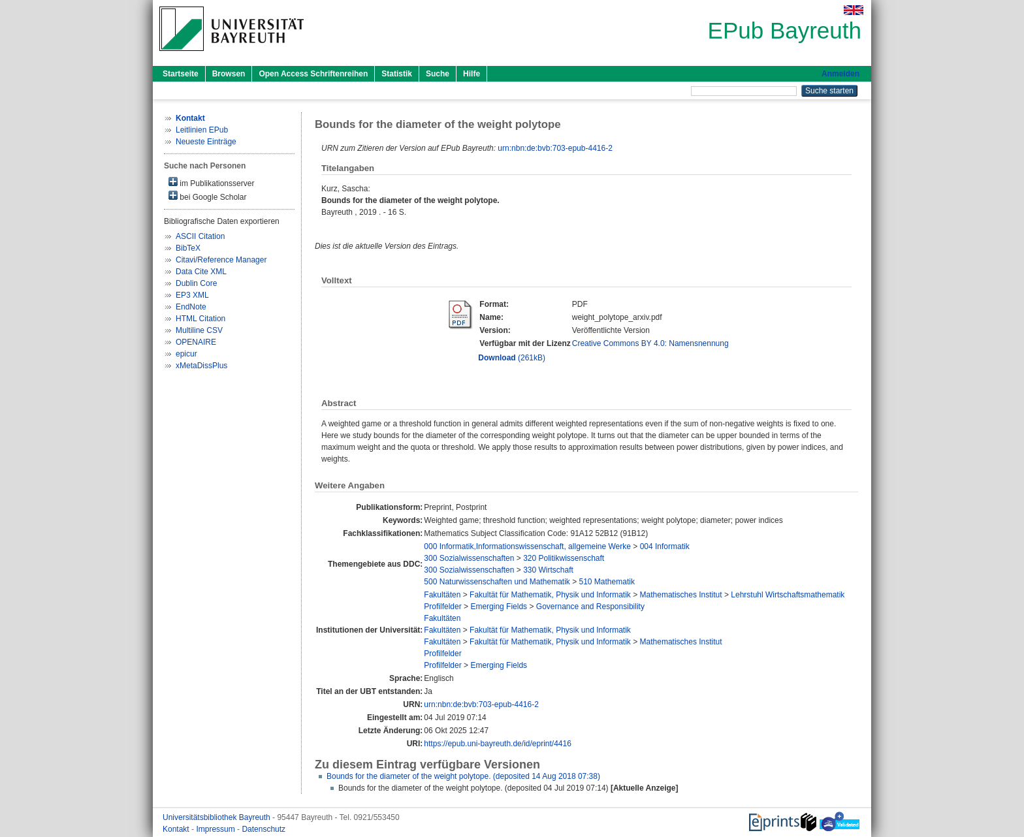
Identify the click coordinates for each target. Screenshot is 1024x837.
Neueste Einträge (206, 141)
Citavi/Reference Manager (221, 259)
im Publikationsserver (211, 182)
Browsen (229, 73)
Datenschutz (263, 829)
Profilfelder (442, 606)
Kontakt (177, 829)
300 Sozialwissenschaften (469, 558)
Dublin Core (196, 283)
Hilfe (471, 73)
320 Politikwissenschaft (563, 558)
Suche (437, 73)
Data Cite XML (201, 271)
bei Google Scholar (207, 196)
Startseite (181, 73)
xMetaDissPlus (201, 365)
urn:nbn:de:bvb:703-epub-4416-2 (555, 148)
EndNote (191, 306)
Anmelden (840, 73)
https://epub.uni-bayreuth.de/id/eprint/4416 (497, 743)
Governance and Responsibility (590, 606)
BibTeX (188, 248)
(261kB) (511, 357)
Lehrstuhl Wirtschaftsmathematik (787, 594)
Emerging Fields (498, 606)
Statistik (396, 73)
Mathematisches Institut (681, 594)
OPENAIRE (196, 342)
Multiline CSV (199, 330)
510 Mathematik (607, 581)
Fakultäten (442, 594)
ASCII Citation (200, 236)
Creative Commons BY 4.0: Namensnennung (650, 343)
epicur (186, 353)
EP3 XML (192, 295)
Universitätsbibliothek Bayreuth (217, 817)
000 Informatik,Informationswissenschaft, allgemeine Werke (527, 546)
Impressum (216, 829)
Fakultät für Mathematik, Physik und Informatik (550, 594)
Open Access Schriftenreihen (313, 73)
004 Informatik (665, 546)
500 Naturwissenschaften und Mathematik (496, 581)
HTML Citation (200, 318)
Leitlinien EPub (202, 129)
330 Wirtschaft (548, 570)
